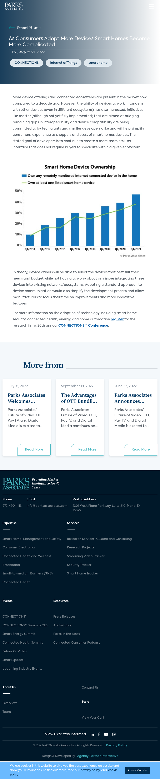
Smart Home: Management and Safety (31, 539)
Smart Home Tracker (82, 573)
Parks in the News (66, 634)
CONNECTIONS (27, 62)
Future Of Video (14, 651)
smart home (98, 62)
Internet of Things (63, 62)
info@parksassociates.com (47, 505)
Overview (9, 703)
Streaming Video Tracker (86, 556)
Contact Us (90, 687)
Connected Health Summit (22, 642)
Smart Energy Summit (18, 634)
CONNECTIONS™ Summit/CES (25, 625)
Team (6, 711)
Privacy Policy (116, 745)
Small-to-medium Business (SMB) (27, 573)
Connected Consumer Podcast (76, 642)
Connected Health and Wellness (26, 556)
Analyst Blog (62, 625)
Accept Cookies (137, 770)
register (117, 319)
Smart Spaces (13, 660)
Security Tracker (79, 565)
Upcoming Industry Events (22, 668)
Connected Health (16, 582)
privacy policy (90, 770)
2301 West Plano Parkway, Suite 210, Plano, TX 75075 (106, 508)
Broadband (11, 565)
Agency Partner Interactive (97, 756)
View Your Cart (93, 717)
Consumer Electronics (19, 547)
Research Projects (80, 547)
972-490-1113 (12, 505)
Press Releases (64, 616)
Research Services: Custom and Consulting (99, 539)
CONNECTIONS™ (15, 616)
